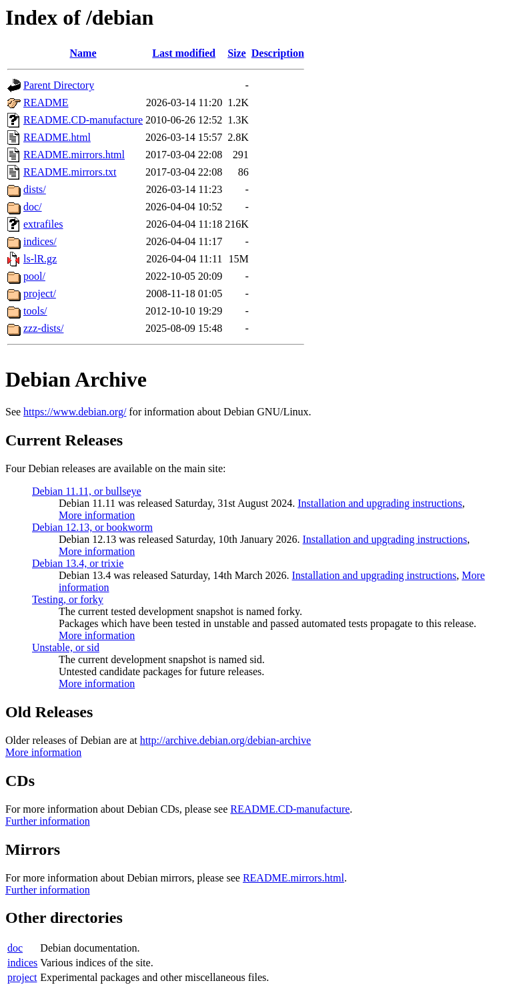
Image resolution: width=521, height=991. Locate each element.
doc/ (32, 206)
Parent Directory (58, 85)
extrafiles (43, 224)
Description (277, 53)
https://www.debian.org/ (74, 411)
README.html (57, 137)
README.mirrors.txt (70, 172)
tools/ (35, 311)
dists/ (34, 189)
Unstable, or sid (65, 647)
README (46, 102)
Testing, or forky (67, 599)
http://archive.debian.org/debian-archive (226, 740)
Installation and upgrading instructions (380, 503)
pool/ (34, 276)
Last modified (183, 53)
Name (83, 53)
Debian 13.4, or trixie (77, 563)
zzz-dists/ (43, 328)
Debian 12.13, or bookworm (92, 527)
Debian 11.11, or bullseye (86, 491)
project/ (39, 293)
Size (236, 53)
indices (22, 962)
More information (97, 515)
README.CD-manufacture (83, 120)
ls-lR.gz (40, 258)
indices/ (40, 241)
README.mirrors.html (74, 154)
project (22, 977)
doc (15, 948)
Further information (47, 821)
